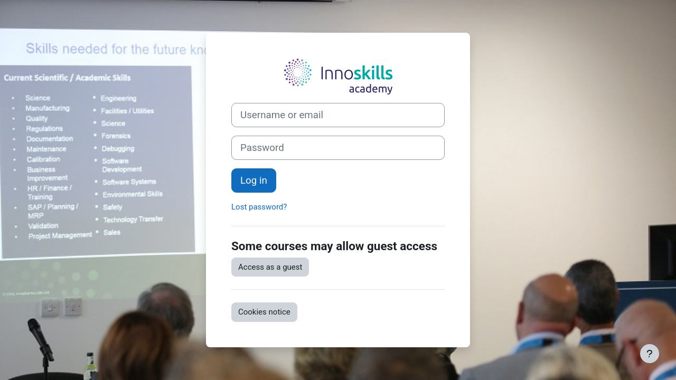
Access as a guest (270, 267)
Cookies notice (264, 312)
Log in (253, 180)
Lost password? (259, 207)
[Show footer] (649, 353)
